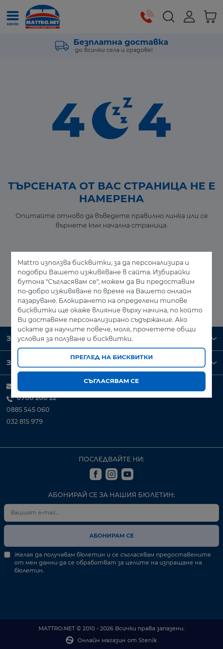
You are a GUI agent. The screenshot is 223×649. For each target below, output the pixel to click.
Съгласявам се (111, 381)
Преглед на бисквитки (111, 357)
